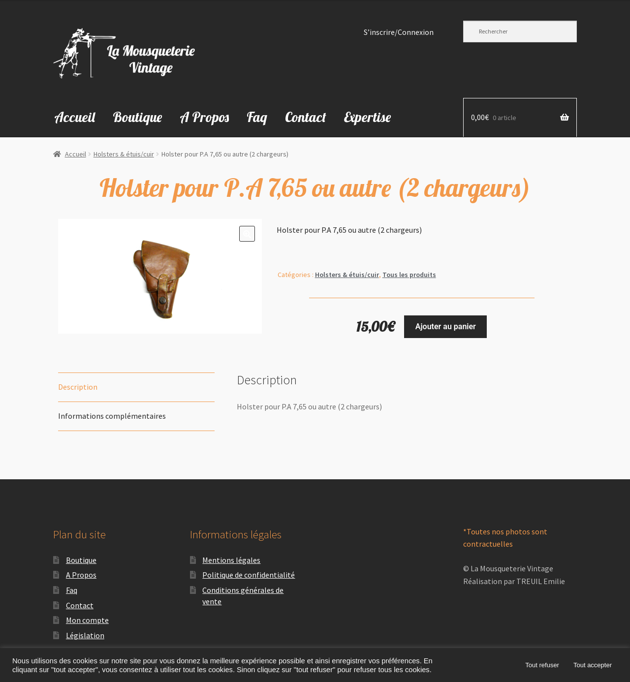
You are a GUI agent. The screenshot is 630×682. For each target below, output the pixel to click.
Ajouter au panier (445, 326)
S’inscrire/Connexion (399, 32)
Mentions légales (231, 560)
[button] (247, 234)
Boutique (137, 116)
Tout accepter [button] (592, 665)
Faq (257, 116)
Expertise (367, 116)
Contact (305, 116)
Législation (85, 635)
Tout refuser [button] (542, 665)
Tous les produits (409, 274)
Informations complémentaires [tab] (112, 416)
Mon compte (87, 620)
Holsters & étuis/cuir (124, 154)
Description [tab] (77, 387)
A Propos (204, 116)
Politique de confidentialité (248, 575)
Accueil (74, 116)
